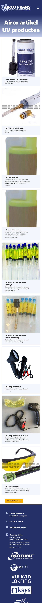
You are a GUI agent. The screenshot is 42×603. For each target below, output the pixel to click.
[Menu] (38, 8)
